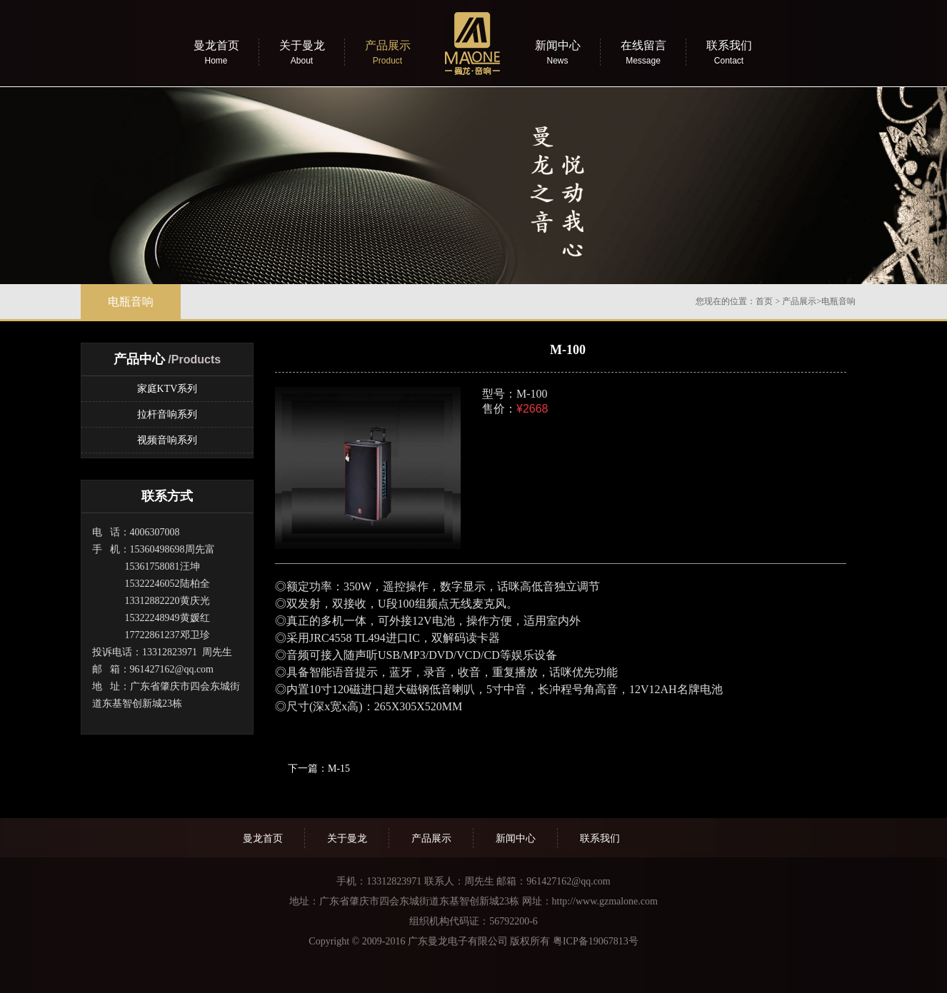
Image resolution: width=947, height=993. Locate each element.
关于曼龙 (347, 838)
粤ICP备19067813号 (595, 941)
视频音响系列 (167, 440)
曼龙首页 (263, 838)
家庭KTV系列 (167, 388)
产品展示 (799, 301)
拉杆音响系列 (167, 414)
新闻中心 (516, 838)
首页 (764, 301)
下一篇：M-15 (319, 768)
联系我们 (600, 838)
